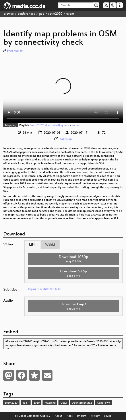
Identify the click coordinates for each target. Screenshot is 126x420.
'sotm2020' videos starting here (49, 125)
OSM (63, 403)
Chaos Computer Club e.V (34, 416)
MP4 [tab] (32, 245)
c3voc (107, 416)
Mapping (10, 125)
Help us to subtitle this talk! (44, 289)
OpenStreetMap (82, 403)
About (58, 416)
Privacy (95, 416)
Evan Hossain (15, 50)
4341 (25, 403)
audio (75, 125)
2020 (36, 403)
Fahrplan (66, 139)
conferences (26, 14)
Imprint (81, 416)
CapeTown (103, 403)
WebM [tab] (50, 245)
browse (9, 14)
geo (41, 14)
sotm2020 (55, 14)
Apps (70, 416)
